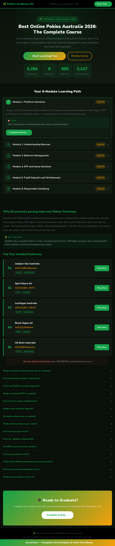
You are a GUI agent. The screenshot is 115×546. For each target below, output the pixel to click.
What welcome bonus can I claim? (57, 424)
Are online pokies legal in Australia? (57, 378)
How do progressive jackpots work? (57, 469)
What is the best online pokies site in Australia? (57, 371)
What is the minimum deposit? (57, 409)
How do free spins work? (57, 431)
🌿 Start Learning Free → (44, 56)
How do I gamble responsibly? (57, 439)
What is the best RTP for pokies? (57, 393)
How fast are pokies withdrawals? (57, 401)
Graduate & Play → (57, 515)
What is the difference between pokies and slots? (57, 462)
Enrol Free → (103, 4)
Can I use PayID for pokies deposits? (57, 386)
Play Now (101, 268)
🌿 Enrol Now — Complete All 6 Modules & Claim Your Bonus (57, 542)
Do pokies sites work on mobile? (57, 416)
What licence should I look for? (57, 477)
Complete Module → (19, 132)
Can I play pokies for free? (57, 454)
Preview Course (79, 55)
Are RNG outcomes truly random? (57, 446)
